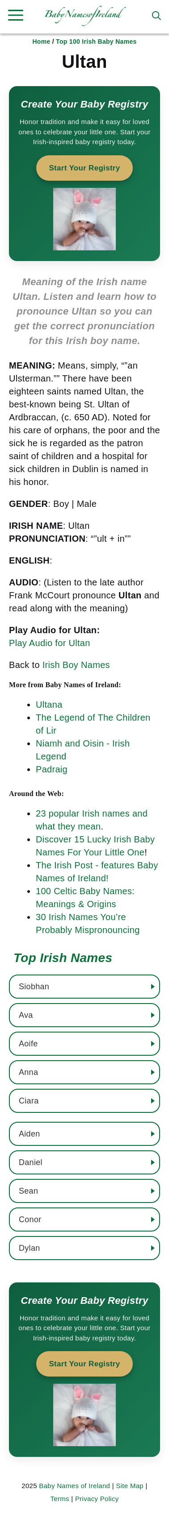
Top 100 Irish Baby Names (96, 41)
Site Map (130, 1485)
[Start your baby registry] (84, 173)
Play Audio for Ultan (49, 643)
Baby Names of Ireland (74, 1485)
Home (41, 41)
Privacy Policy (97, 1498)
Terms (59, 1498)
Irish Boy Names (76, 665)
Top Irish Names (62, 958)
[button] (156, 15)
